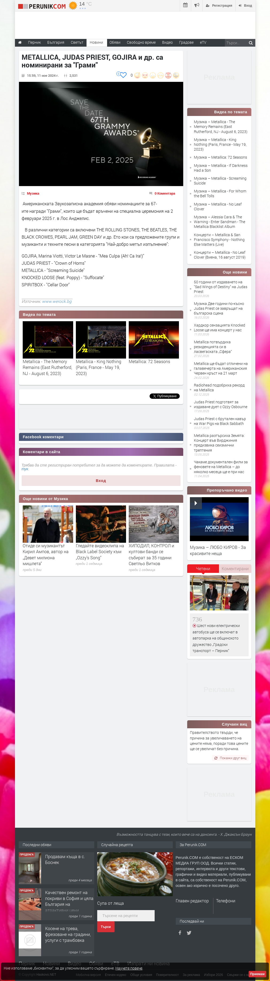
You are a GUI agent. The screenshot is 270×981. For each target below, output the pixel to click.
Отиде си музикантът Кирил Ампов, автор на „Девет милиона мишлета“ (46, 554)
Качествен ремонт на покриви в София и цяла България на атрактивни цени (69, 901)
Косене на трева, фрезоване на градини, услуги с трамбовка (68, 934)
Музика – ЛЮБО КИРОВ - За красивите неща (218, 550)
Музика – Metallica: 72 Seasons (220, 157)
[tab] (203, 570)
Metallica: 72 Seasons (149, 361)
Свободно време (141, 42)
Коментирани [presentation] (235, 568)
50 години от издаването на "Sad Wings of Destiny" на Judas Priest (220, 286)
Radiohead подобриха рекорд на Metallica (219, 387)
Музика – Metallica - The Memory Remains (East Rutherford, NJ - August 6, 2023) (220, 126)
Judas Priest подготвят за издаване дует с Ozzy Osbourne (220, 404)
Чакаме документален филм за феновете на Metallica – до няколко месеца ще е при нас (221, 466)
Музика (33, 193)
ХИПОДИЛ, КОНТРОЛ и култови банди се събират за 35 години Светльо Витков (151, 554)
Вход (101, 481)
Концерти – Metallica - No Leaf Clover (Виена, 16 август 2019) (219, 255)
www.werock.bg (57, 301)
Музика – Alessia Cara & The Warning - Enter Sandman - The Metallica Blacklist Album (219, 221)
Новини (96, 42)
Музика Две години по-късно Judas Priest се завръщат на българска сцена (219, 308)
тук (25, 469)
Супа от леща (110, 903)
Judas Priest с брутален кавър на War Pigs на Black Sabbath (220, 421)
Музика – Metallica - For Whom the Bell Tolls (220, 193)
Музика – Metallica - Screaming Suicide (220, 181)
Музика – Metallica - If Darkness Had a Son (221, 168)
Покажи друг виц (230, 758)
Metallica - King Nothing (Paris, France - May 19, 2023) (98, 367)
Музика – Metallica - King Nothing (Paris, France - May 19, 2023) (220, 144)
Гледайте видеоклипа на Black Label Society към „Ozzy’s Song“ (100, 551)
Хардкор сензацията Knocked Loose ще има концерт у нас (219, 327)
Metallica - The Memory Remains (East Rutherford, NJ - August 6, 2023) (47, 367)
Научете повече (128, 968)
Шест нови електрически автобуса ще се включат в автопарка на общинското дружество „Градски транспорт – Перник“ (216, 638)
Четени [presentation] (203, 568)
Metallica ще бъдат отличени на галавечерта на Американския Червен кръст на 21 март (221, 368)
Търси (106, 927)
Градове (186, 42)
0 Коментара (165, 193)
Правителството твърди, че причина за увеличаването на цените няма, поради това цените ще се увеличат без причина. (219, 740)
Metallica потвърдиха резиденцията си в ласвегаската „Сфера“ (213, 346)
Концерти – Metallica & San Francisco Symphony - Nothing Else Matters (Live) (219, 239)
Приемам (257, 974)
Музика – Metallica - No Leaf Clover (218, 206)
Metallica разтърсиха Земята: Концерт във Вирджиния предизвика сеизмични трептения (219, 443)
